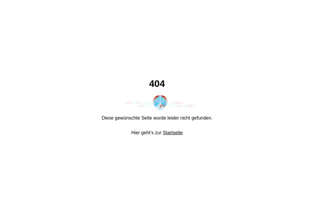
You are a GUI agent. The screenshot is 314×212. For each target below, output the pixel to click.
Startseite (173, 132)
